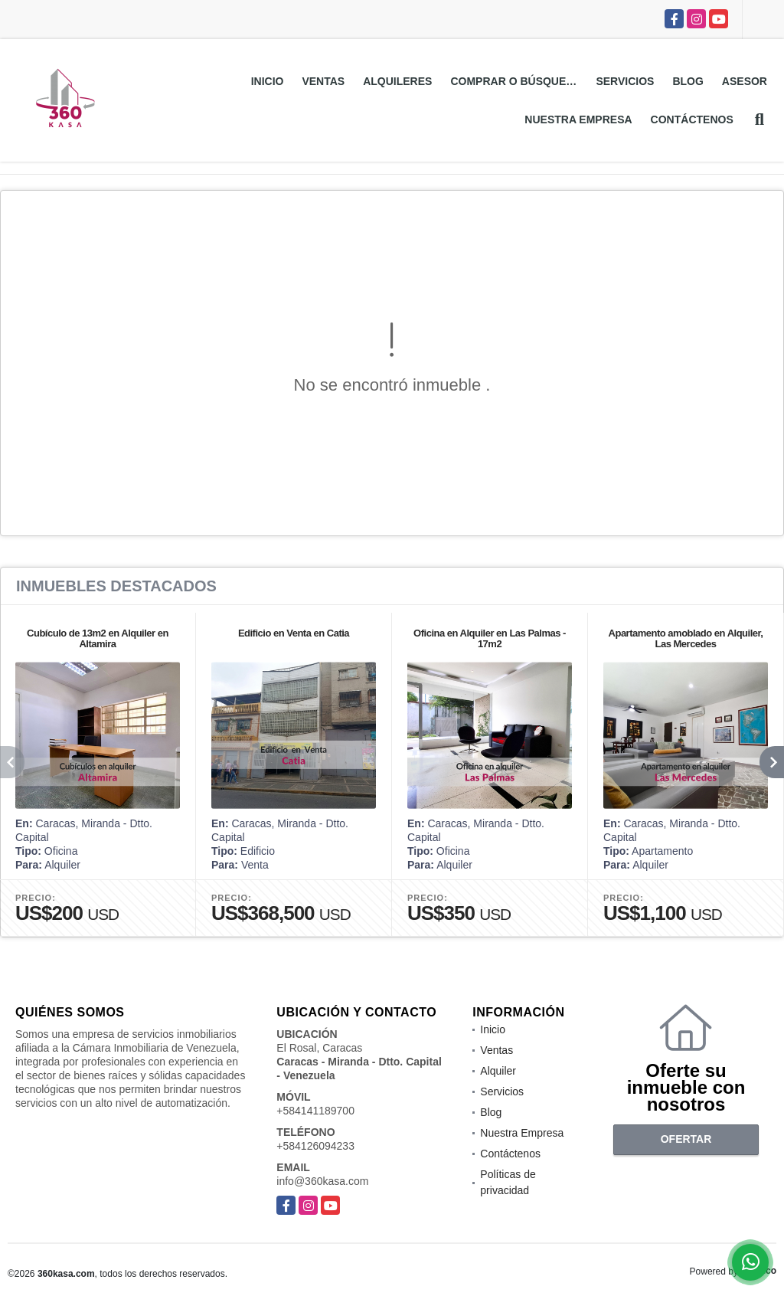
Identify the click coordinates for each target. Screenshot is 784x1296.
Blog (687, 81)
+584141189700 (315, 1111)
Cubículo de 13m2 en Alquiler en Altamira (97, 638)
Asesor (744, 81)
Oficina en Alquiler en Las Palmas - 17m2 (489, 638)
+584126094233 (315, 1146)
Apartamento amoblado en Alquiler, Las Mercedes (686, 638)
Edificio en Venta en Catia (293, 633)
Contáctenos (692, 119)
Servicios (625, 81)
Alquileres (397, 81)
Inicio (267, 81)
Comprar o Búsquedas (518, 81)
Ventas (323, 81)
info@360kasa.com (322, 1181)
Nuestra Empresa (578, 119)
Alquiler (498, 1071)
